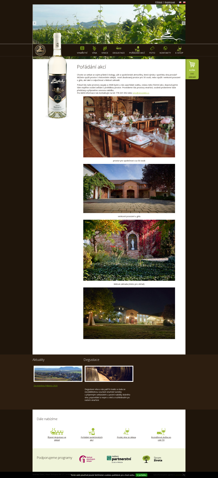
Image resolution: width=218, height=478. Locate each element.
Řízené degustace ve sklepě (57, 434)
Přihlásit (158, 2)
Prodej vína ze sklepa (126, 433)
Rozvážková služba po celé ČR (161, 434)
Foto (152, 50)
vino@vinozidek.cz (141, 93)
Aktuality (38, 359)
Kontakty (165, 50)
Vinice (104, 50)
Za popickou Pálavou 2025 (46, 385)
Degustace (119, 50)
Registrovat (170, 2)
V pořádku (141, 475)
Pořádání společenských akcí (91, 434)
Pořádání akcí (137, 50)
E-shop (179, 50)
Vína (94, 50)
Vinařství (82, 50)
